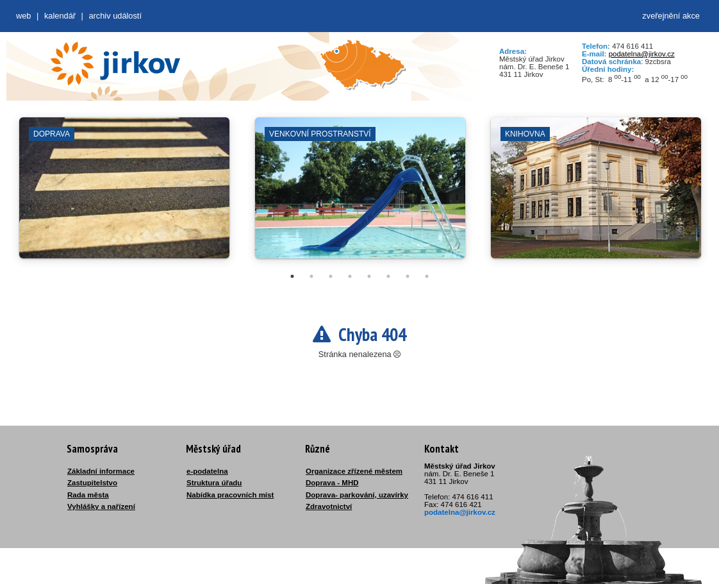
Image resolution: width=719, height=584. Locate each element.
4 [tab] (349, 276)
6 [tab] (388, 276)
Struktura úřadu (214, 483)
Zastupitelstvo (92, 483)
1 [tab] (292, 276)
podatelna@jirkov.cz (642, 54)
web (23, 16)
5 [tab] (369, 276)
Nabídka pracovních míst (230, 495)
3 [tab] (330, 276)
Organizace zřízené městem (354, 471)
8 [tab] (426, 276)
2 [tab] (311, 276)
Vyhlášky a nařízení (101, 506)
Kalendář (60, 16)
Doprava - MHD (332, 483)
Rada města (88, 495)
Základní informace (101, 471)
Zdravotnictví (329, 506)
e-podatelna (207, 471)
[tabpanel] (124, 194)
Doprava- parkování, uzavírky (357, 495)
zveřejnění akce (671, 16)
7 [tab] (407, 276)
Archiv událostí (115, 16)
